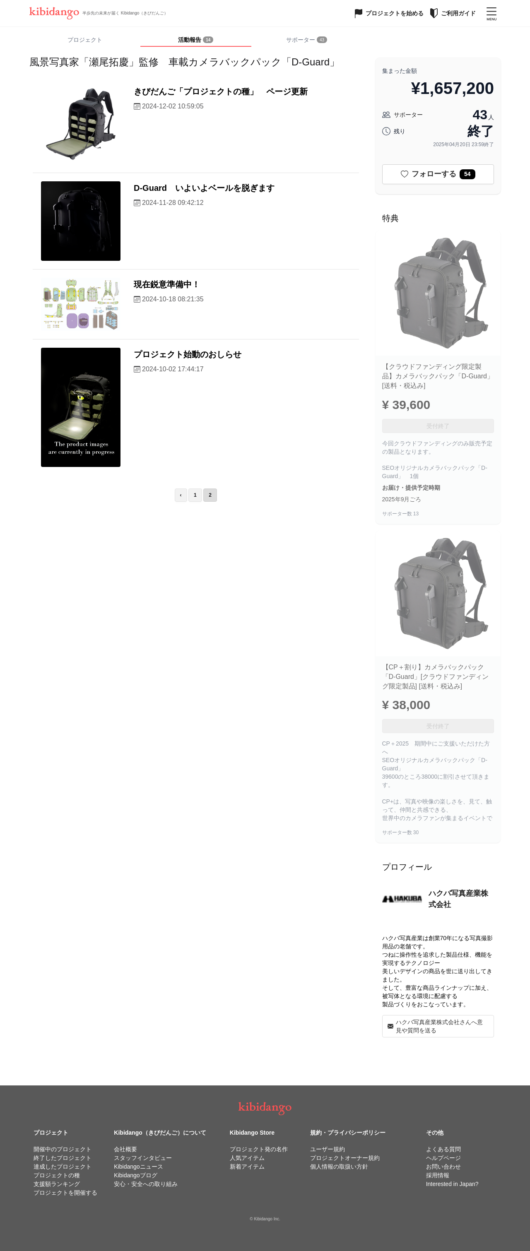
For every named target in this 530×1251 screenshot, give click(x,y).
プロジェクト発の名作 (259, 1149)
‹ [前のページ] (181, 495)
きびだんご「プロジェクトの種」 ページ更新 (221, 91)
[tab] (195, 40)
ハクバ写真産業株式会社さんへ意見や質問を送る (435, 1026)
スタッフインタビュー (143, 1158)
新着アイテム (247, 1166)
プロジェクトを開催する (65, 1192)
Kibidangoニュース (138, 1166)
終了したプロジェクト (63, 1158)
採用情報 (437, 1175)
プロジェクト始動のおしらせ (187, 354)
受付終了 (438, 426)
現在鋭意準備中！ (167, 284)
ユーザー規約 (327, 1149)
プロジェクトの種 (57, 1175)
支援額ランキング (57, 1184)
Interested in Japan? (452, 1184)
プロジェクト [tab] (84, 39)
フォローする (438, 174)
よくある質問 (443, 1149)
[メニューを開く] (491, 13)
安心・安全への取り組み (146, 1184)
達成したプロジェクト (63, 1166)
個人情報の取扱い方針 (339, 1166)
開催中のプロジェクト (63, 1149)
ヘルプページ (443, 1158)
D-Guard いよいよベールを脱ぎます (204, 187)
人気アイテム (247, 1158)
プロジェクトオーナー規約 (345, 1158)
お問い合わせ (443, 1166)
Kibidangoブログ (135, 1175)
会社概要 (125, 1149)
